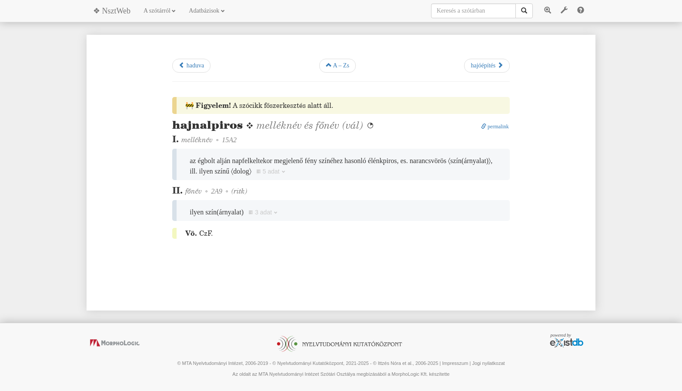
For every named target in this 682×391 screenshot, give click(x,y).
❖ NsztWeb (111, 11)
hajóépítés (487, 65)
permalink (495, 127)
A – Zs (337, 65)
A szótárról (160, 10)
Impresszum (455, 363)
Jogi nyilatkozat (488, 363)
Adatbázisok (206, 10)
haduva (191, 65)
